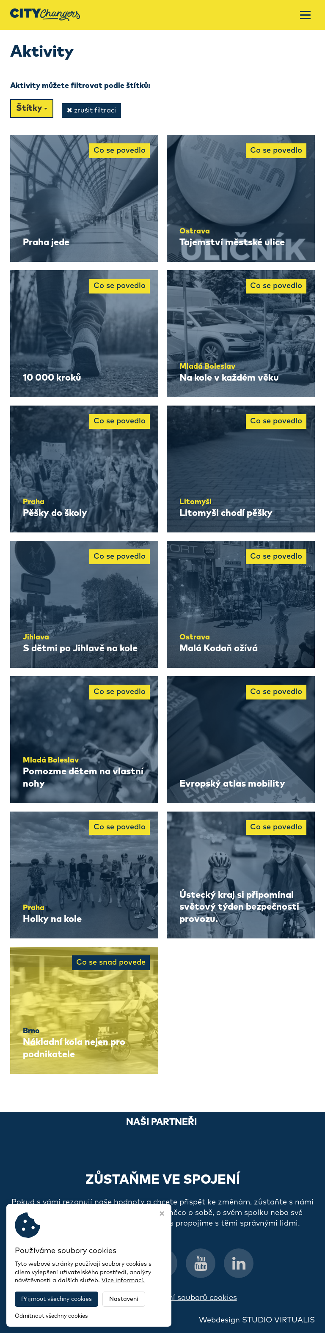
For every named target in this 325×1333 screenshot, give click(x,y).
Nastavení (123, 1299)
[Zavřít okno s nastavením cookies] (162, 1214)
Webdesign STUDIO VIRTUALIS (257, 1320)
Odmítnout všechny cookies (51, 1316)
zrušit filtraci (91, 110)
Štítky (31, 108)
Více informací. (123, 1281)
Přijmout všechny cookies (56, 1299)
